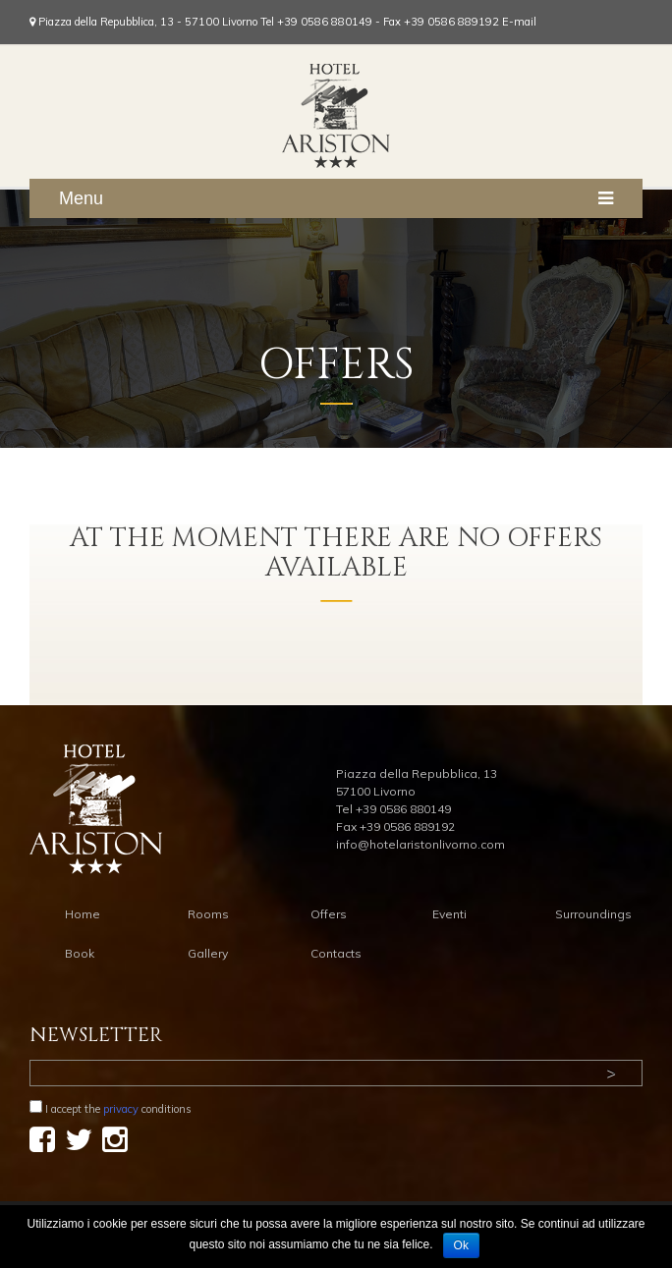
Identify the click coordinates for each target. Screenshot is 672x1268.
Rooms (208, 914)
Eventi (449, 914)
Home (82, 914)
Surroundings (593, 914)
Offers (328, 914)
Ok (461, 1245)
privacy (121, 1109)
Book (79, 953)
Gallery (208, 953)
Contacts (336, 953)
